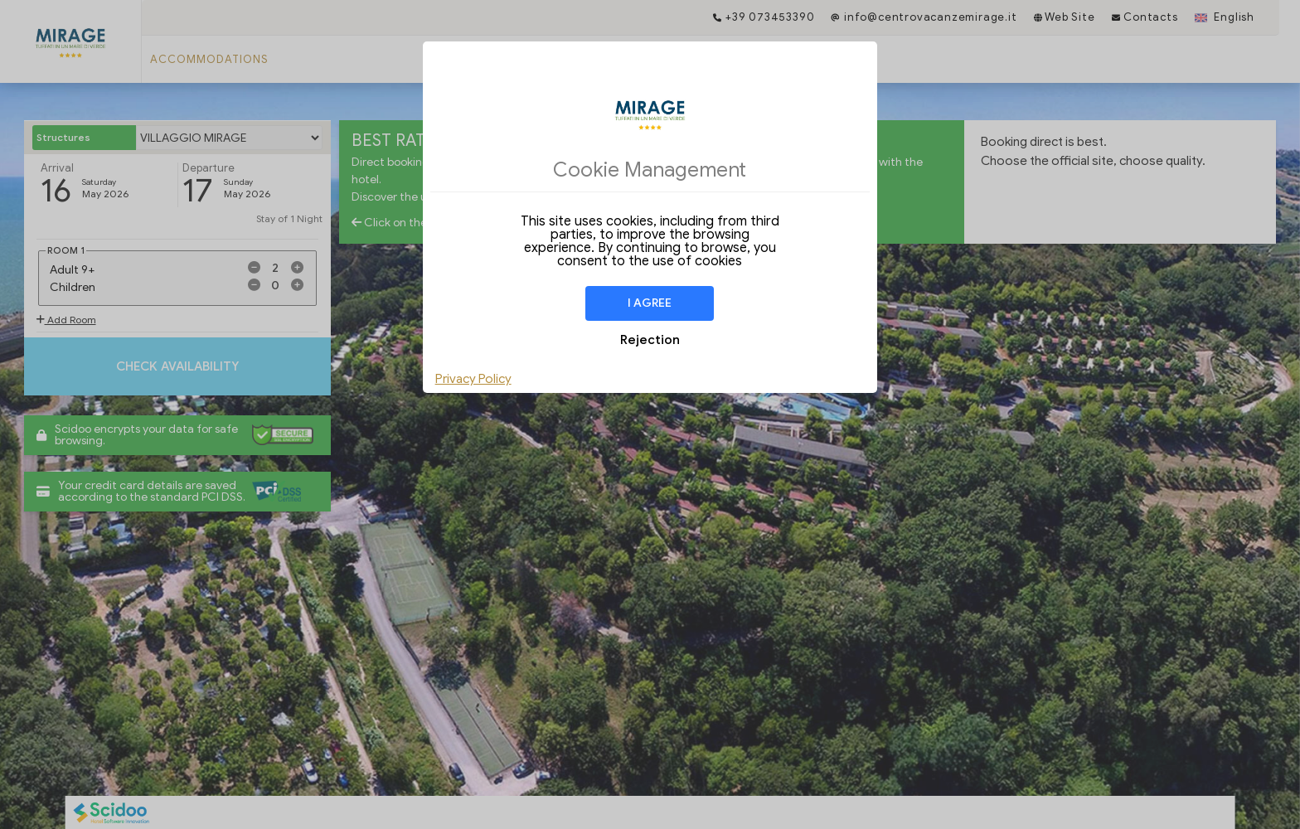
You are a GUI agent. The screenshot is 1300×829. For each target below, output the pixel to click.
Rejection (650, 339)
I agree (650, 303)
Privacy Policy (473, 378)
